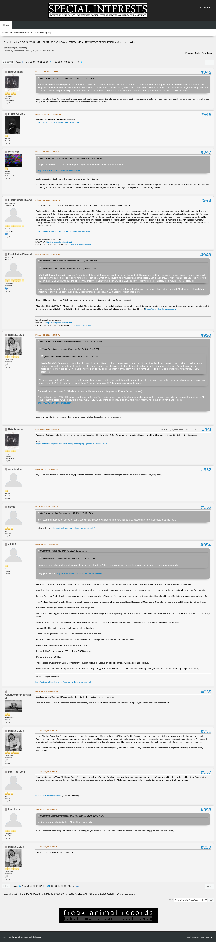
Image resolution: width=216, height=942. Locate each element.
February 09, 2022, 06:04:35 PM (47, 335)
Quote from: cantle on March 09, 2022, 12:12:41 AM (63, 551)
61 (41, 62)
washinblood (15, 469)
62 (44, 62)
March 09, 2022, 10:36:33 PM (46, 544)
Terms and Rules (198, 937)
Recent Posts (203, 7)
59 (34, 62)
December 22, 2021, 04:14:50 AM (48, 72)
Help (188, 937)
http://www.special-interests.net (59, 242)
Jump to (169, 900)
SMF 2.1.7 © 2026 (10, 937)
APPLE (12, 544)
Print (210, 62)
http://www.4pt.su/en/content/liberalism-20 (59, 170)
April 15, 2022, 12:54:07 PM (46, 772)
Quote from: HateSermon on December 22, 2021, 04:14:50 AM (68, 261)
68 (65, 62)
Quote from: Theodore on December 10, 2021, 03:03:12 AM (67, 78)
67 (62, 62)
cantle (11, 506)
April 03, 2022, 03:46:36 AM (46, 731)
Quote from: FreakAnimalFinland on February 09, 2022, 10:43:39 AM (71, 341)
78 (77, 62)
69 (69, 62)
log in (39, 32)
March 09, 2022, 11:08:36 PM (46, 692)
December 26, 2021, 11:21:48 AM (48, 114)
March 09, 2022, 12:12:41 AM (46, 507)
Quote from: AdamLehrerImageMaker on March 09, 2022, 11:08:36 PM (72, 816)
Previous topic (192, 53)
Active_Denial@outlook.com (47, 677)
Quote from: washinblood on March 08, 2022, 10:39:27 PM (66, 513)
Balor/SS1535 (16, 334)
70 (72, 62)
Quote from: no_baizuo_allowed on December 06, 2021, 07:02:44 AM (71, 158)
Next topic (207, 53)
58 (31, 62)
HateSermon (15, 71)
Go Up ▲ (209, 937)
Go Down (8, 62)
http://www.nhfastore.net (81, 245)
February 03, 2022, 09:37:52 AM (47, 200)
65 (56, 62)
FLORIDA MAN (16, 114)
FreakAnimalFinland (20, 199)
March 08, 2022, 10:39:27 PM (46, 469)
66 (59, 62)
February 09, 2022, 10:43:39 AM (47, 254)
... (29, 62)
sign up (48, 32)
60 (38, 62)
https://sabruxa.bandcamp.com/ (48, 795)
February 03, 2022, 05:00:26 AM (47, 152)
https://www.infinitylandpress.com (160, 309)
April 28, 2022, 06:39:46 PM (46, 847)
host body (14, 809)
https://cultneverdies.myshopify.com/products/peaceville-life (63, 231)
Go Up (6, 886)
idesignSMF (36, 937)
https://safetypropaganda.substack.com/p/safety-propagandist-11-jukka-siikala (71, 443)
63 (47, 62)
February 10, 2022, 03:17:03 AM (47, 430)
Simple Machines (24, 937)
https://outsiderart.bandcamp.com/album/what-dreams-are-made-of (63, 682)
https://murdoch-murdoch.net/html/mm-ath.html (57, 122)
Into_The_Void (16, 771)
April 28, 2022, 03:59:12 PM (46, 809)
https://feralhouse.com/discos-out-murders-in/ (74, 528)
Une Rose (13, 151)
